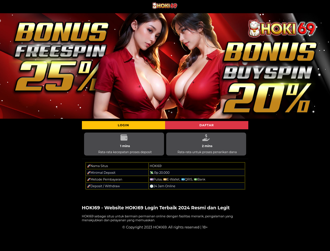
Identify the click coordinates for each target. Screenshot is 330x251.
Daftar (206, 125)
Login (123, 125)
